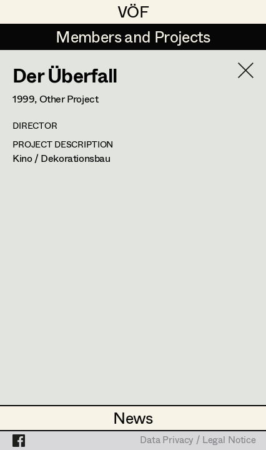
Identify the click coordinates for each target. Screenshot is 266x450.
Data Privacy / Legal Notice (198, 440)
